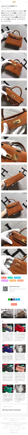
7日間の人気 (22, 418)
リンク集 (19, 428)
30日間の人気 (6, 418)
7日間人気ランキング (14, 420)
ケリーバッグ (4, 280)
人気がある (11, 430)
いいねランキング (6, 426)
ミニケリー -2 (8, 8)
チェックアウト (6, 428)
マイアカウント (13, 428)
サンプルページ (18, 426)
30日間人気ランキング (14, 418)
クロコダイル (17, 277)
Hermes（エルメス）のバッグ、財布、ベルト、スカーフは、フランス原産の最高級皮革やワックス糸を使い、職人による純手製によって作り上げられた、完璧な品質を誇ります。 (14, 424)
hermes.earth (15, 432)
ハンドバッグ (13, 280)
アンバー (4, 277)
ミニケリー (20, 280)
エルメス (10, 277)
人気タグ (17, 430)
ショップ (23, 426)
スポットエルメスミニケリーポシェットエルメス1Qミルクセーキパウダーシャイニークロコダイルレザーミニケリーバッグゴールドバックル (20, 373)
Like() (14, 304)
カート (12, 426)
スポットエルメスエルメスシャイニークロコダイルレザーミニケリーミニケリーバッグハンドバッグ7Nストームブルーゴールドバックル (7, 333)
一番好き (23, 428)
